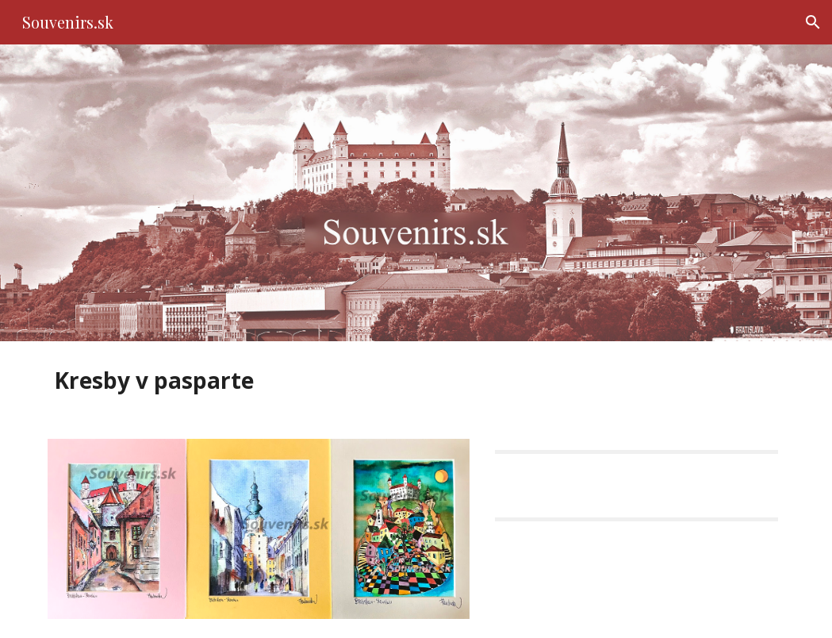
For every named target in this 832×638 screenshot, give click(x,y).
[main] (290, 380)
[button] (813, 22)
